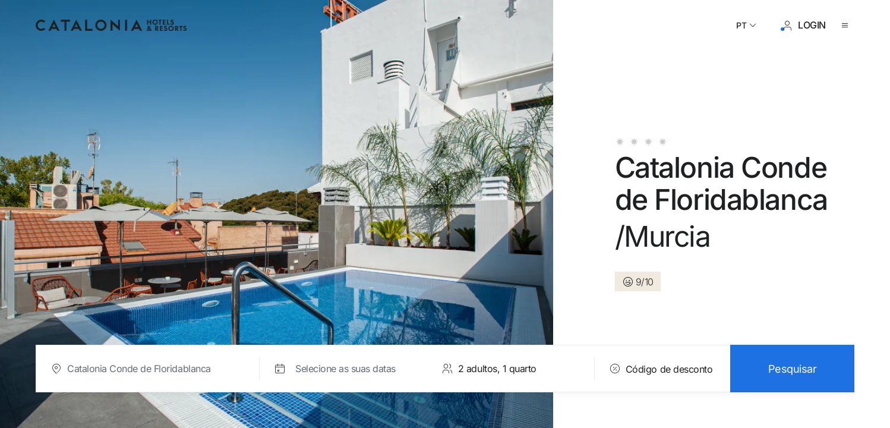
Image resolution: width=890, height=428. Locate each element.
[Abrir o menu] (847, 25)
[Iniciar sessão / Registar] (803, 25)
